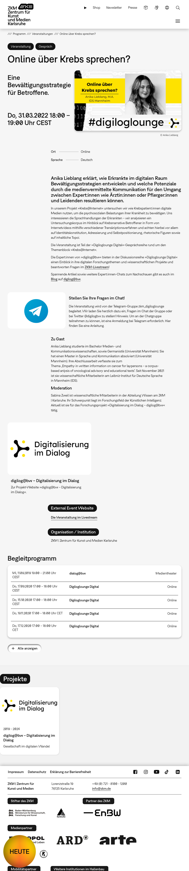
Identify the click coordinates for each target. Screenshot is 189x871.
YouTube (156, 772)
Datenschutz (37, 772)
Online (85, 152)
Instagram (146, 772)
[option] (31, 721)
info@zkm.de (101, 788)
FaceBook (135, 772)
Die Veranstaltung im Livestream (74, 517)
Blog (54, 279)
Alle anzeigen (28, 648)
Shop (96, 7)
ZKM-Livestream (97, 267)
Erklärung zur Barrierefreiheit (70, 772)
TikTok (167, 772)
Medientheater (166, 573)
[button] (128, 100)
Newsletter (114, 7)
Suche (177, 7)
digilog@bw (71, 279)
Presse (132, 7)
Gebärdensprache (156, 7)
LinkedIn (177, 772)
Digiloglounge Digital (84, 587)
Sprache (167, 7)
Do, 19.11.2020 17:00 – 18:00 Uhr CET (37, 613)
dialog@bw (77, 573)
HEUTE (20, 851)
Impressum (16, 772)
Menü (177, 21)
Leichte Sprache (146, 7)
